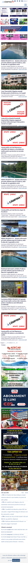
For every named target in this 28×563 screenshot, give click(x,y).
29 (7, 343)
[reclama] (14, 16)
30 (8, 343)
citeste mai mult (22, 69)
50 (16, 343)
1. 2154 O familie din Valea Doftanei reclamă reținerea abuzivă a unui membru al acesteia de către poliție (13, 497)
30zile (26, 493)
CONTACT (24, 1)
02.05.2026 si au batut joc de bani (12, 534)
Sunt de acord (16, 560)
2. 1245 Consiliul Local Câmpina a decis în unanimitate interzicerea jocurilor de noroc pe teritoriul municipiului (13, 504)
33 (14, 343)
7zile (22, 493)
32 (12, 343)
